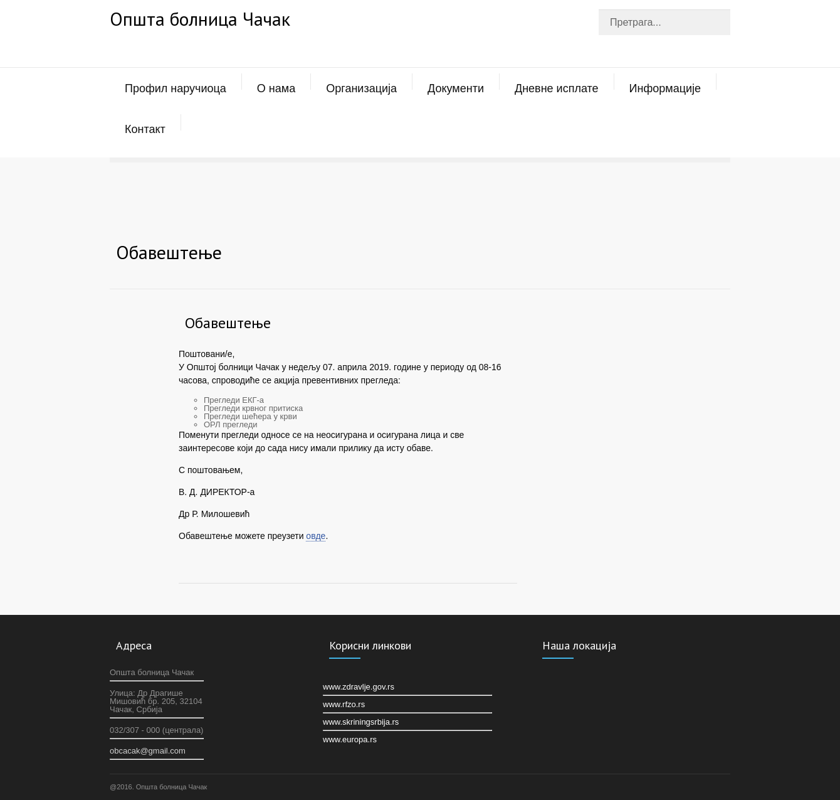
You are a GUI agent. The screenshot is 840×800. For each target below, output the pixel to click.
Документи (456, 88)
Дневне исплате (557, 88)
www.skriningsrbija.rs (361, 722)
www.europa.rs (350, 739)
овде (315, 536)
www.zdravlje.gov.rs (358, 686)
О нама (276, 88)
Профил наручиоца (175, 88)
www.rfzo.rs (344, 704)
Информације (665, 88)
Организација (361, 88)
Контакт (145, 129)
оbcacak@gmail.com (148, 750)
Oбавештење (228, 323)
